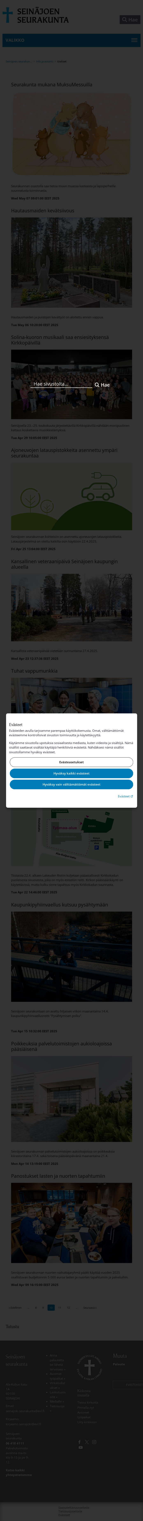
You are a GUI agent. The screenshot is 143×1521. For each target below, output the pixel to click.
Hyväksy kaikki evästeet (71, 773)
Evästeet (126, 796)
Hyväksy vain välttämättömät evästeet (71, 784)
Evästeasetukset (71, 762)
